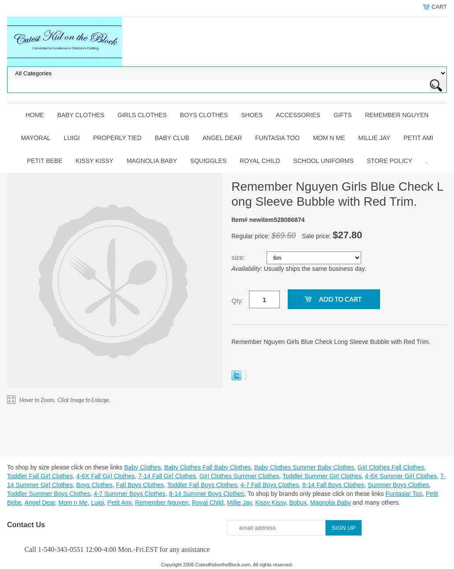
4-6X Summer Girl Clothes (401, 476)
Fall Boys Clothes (140, 484)
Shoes (252, 114)
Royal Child (260, 160)
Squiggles (208, 160)
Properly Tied (117, 137)
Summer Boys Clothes (398, 484)
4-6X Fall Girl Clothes (105, 476)
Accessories (298, 114)
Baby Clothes (80, 114)
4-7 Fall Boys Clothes (269, 484)
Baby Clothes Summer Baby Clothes (304, 467)
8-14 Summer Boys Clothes (206, 493)
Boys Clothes (204, 114)
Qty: (237, 300)
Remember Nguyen (396, 114)
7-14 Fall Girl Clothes (167, 476)
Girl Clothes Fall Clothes (391, 467)
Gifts (342, 114)
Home (35, 114)
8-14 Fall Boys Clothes (333, 484)
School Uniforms (323, 160)
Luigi (72, 137)
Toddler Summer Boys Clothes (48, 493)
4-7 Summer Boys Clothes (129, 493)
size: (239, 257)
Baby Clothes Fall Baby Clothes (207, 467)
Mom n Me (329, 137)
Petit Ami (418, 137)
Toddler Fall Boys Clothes (202, 484)
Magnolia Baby (152, 160)
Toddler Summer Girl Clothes (322, 476)
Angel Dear (222, 137)
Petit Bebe (44, 160)
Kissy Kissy (95, 160)
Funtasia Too (277, 137)
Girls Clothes (142, 114)
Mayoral (35, 137)
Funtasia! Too (403, 493)
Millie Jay (374, 137)
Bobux (298, 502)
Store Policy (389, 160)
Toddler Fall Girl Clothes (40, 476)
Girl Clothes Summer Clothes (239, 476)
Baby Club (172, 137)
